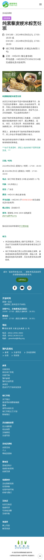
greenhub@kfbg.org (16, 338)
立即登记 (22, 280)
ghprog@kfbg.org (9, 216)
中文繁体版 (24, 226)
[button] (40, 4)
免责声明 (24, 555)
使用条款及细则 (15, 555)
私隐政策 (31, 555)
